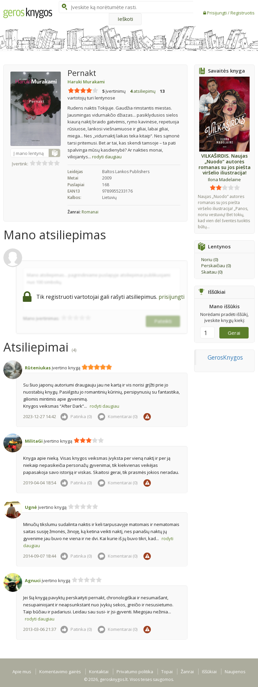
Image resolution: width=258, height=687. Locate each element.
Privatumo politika (135, 672)
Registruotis (242, 13)
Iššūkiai (209, 672)
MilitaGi (34, 441)
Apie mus (21, 672)
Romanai (90, 212)
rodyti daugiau (107, 157)
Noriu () (209, 259)
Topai (167, 672)
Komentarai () (117, 416)
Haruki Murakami (86, 82)
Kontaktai (99, 672)
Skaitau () (211, 272)
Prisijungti (217, 13)
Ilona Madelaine (224, 179)
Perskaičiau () (216, 265)
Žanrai (187, 672)
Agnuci (33, 580)
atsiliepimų (143, 91)
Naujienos (235, 672)
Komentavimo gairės (60, 672)
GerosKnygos (225, 357)
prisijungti (171, 296)
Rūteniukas (38, 368)
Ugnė (31, 507)
